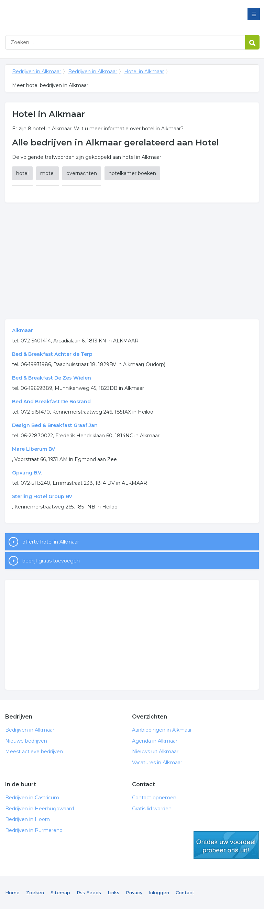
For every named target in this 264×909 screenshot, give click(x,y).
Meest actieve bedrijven (34, 751)
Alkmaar (22, 330)
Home (12, 892)
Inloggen (159, 892)
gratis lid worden (226, 845)
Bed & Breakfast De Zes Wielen (51, 378)
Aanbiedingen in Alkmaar (162, 730)
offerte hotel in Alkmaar (50, 542)
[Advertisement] (131, 261)
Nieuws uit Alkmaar (155, 751)
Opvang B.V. (27, 473)
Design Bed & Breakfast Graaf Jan (55, 425)
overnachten (81, 173)
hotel (22, 173)
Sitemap (60, 892)
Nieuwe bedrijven (26, 741)
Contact (185, 892)
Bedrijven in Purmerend (34, 830)
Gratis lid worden (152, 809)
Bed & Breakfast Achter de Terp (52, 354)
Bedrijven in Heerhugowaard (39, 809)
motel (47, 173)
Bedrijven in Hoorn (27, 819)
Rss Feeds (89, 892)
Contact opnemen (154, 798)
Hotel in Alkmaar (144, 71)
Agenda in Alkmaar (154, 741)
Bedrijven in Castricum (32, 798)
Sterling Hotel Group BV (42, 496)
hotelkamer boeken (132, 173)
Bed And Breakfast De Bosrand (51, 401)
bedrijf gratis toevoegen (51, 561)
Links (113, 892)
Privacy (134, 892)
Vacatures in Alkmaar (157, 762)
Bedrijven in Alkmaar (91, 15)
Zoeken (35, 892)
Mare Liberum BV (33, 449)
